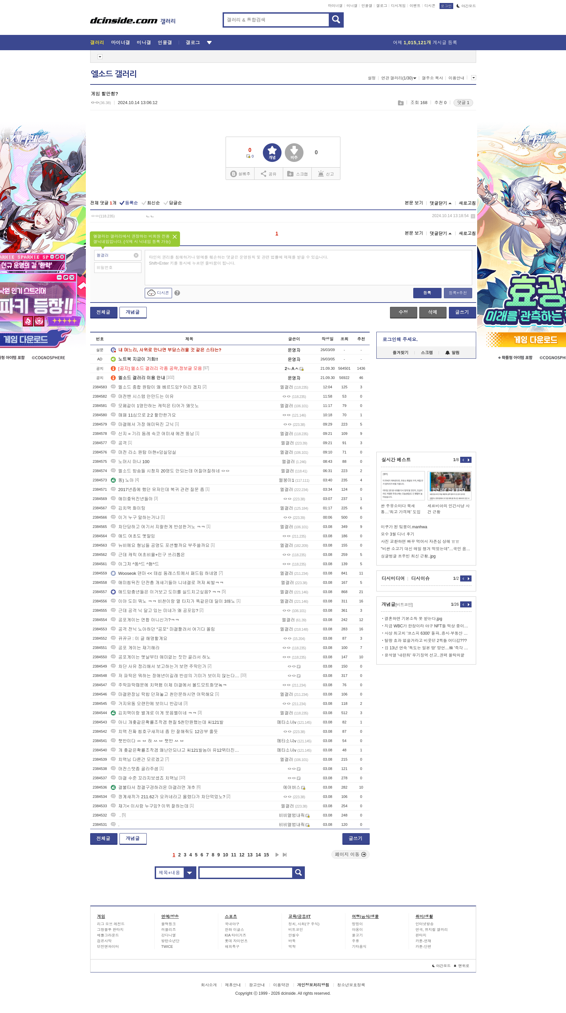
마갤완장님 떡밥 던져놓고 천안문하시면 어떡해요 (162, 694)
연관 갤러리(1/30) (399, 78)
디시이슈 (420, 578)
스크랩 (400, 103)
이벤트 (415, 6)
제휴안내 (233, 985)
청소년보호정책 (351, 985)
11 (233, 854)
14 (258, 854)
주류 (355, 941)
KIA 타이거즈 (235, 935)
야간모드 (466, 6)
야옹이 (357, 930)
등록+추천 (458, 293)
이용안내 (457, 78)
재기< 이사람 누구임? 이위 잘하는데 (149, 806)
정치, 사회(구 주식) (304, 924)
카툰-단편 (424, 947)
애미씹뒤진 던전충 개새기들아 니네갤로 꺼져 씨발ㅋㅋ (167, 582)
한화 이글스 (234, 930)
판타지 (421, 935)
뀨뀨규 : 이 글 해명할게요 (139, 638)
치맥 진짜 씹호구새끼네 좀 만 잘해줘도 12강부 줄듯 (164, 731)
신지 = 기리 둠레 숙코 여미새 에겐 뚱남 (152, 433)
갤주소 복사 (432, 78)
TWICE (167, 947)
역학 (292, 947)
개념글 (133, 312)
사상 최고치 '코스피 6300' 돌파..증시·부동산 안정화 (428, 633)
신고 (326, 173)
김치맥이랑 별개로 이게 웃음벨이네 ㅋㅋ (153, 712)
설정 (372, 78)
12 (242, 854)
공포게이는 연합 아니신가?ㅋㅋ (145, 619)
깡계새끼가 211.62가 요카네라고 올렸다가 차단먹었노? (168, 796)
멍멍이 (357, 924)
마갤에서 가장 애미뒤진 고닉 (142, 424)
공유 (269, 173)
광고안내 (257, 985)
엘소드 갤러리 (114, 74)
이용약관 (281, 985)
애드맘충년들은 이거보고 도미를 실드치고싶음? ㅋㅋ (166, 591)
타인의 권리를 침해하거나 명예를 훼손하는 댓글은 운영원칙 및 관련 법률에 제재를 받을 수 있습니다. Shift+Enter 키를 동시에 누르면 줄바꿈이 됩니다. (238, 260)
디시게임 (398, 6)
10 (225, 854)
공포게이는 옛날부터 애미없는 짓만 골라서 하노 (161, 657)
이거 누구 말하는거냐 (135, 517)
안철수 (293, 935)
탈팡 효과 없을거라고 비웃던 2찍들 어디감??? (426, 640)
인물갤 (366, 6)
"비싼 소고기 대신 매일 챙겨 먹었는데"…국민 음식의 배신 (426, 549)
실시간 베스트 (396, 459)
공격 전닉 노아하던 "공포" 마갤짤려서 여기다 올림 (163, 629)
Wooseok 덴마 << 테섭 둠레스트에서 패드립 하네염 (164, 573)
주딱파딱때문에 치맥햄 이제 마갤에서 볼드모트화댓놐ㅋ (169, 685)
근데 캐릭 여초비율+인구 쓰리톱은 (148, 554)
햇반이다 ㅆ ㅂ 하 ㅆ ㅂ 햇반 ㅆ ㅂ (147, 740)
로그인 (446, 6)
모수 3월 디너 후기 (398, 534)
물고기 (357, 935)
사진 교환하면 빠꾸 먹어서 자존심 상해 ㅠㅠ (420, 541)
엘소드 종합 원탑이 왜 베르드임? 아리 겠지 (156, 387)
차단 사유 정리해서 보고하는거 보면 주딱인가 (158, 666)
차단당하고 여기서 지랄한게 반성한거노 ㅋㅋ (158, 526)
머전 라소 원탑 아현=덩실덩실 (143, 452)
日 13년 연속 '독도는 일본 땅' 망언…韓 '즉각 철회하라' (428, 648)
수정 (403, 312)
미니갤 (351, 6)
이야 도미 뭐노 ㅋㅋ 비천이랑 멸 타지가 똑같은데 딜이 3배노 (173, 601)
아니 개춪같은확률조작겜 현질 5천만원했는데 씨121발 (167, 722)
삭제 (473, 216)
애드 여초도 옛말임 (133, 536)
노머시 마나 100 (130, 461)
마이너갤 (335, 6)
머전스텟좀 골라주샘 (134, 768)
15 (266, 854)
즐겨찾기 (401, 352)
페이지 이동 (350, 854)
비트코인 (295, 930)
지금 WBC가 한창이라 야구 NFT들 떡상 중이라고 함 (428, 626)
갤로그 (381, 6)
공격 (119, 443)
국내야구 (232, 924)
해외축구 (232, 947)
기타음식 (359, 947)
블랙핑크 (168, 924)
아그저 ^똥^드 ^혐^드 (135, 564)
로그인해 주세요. (400, 339)
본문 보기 (414, 202)
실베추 (240, 174)
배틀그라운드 (108, 935)
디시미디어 (393, 578)
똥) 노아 (122, 480)
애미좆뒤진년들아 (132, 498)
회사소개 (209, 985)
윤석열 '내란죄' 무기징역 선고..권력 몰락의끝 (425, 655)
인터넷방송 (425, 924)
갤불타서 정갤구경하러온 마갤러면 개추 (153, 787)
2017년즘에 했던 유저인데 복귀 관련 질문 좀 (157, 489)
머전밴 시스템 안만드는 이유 (142, 396)
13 (250, 854)
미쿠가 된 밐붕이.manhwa (404, 527)
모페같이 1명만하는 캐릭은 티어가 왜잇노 (155, 405)
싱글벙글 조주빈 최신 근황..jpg (408, 556)
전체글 (103, 312)
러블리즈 (168, 930)
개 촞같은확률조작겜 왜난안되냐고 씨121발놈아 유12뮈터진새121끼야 (175, 750)
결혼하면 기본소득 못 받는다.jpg (413, 618)
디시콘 (430, 6)
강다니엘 (168, 935)
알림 (452, 352)
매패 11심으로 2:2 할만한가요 (143, 415)
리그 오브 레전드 (111, 924)
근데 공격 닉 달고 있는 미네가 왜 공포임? (154, 610)
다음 (277, 854)
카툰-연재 (424, 941)
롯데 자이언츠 (236, 941)
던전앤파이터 (108, 947)
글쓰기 (462, 312)
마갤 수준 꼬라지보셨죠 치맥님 (144, 778)
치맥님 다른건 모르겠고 (137, 759)
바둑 (292, 941)
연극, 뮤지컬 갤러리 (432, 930)
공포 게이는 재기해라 (135, 647)
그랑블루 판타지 (110, 930)
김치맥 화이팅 (128, 508)
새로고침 (467, 203)
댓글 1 (463, 102)
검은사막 (104, 941)
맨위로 (462, 966)
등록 (427, 293)
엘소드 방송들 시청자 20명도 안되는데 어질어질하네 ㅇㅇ (170, 470)
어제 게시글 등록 (425, 42)
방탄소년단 (170, 941)
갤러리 (97, 42)
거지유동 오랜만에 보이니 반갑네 (146, 703)
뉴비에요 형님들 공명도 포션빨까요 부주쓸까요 (160, 545)
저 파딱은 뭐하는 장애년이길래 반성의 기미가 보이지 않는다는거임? (175, 675)
